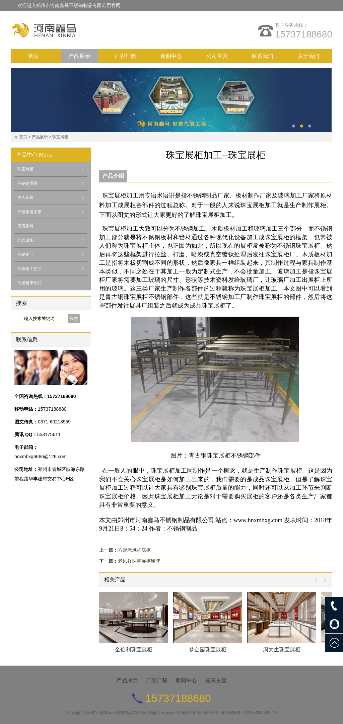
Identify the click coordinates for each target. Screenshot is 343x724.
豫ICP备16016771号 (199, 712)
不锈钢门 (25, 254)
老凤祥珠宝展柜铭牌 (139, 561)
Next (323, 580)
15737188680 (303, 34)
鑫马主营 (216, 680)
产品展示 (79, 56)
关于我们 (308, 56)
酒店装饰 (25, 197)
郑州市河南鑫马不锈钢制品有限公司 (116, 712)
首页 (33, 56)
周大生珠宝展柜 (281, 649)
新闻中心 (171, 56)
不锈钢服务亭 (29, 212)
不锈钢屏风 (27, 183)
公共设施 (25, 240)
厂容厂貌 (125, 56)
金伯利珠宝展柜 (133, 649)
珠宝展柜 (60, 137)
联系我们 (262, 56)
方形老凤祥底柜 (134, 550)
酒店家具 (25, 226)
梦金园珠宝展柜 (207, 649)
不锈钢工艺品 (29, 268)
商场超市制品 (29, 282)
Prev (318, 580)
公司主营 (217, 56)
